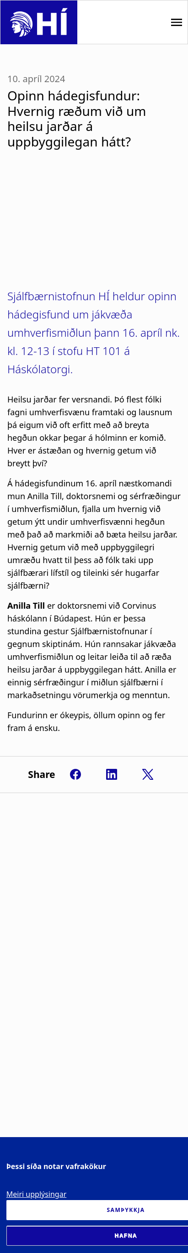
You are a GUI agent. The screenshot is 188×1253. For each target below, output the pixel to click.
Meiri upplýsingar (36, 1194)
